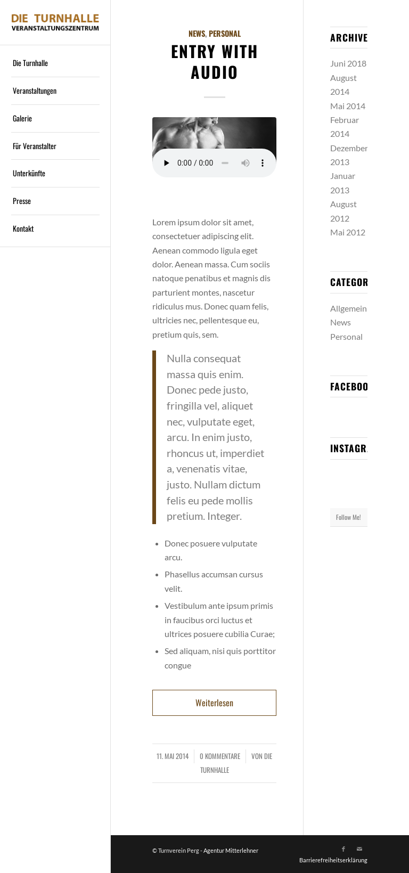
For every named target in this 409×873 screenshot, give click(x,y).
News (197, 33)
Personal (225, 33)
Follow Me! (348, 516)
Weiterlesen (214, 702)
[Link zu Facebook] (343, 849)
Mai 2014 (347, 106)
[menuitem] (55, 63)
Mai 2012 (347, 232)
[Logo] (55, 22)
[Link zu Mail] (359, 849)
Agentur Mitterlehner (230, 850)
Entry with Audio (214, 61)
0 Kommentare (220, 756)
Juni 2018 (348, 63)
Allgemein (348, 308)
